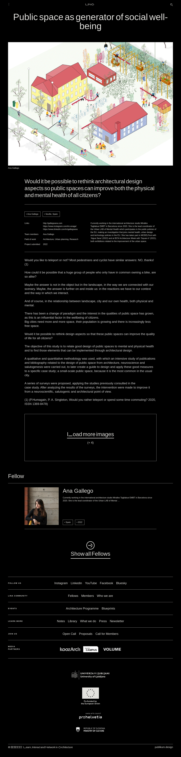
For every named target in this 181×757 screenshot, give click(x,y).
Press (103, 621)
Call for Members (106, 633)
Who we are (105, 595)
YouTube (91, 583)
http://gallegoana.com (52, 223)
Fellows (73, 595)
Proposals (86, 633)
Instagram (61, 583)
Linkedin (76, 583)
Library (72, 621)
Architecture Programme (82, 608)
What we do (88, 621)
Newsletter (117, 621)
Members (87, 595)
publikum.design (164, 747)
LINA (89, 4)
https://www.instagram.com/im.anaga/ (59, 226)
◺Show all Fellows (90, 549)
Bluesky (121, 583)
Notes (61, 621)
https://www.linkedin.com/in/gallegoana (60, 229)
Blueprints (108, 608)
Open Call (69, 633)
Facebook (106, 583)
